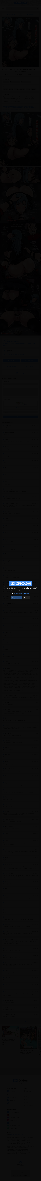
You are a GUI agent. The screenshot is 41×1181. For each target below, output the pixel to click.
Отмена (26, 598)
